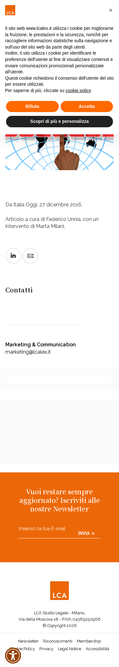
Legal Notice (69, 648)
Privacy (46, 648)
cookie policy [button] (78, 90)
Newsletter (28, 641)
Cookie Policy (22, 648)
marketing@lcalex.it (28, 352)
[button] (111, 10)
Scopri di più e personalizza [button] (59, 121)
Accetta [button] (87, 106)
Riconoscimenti (57, 641)
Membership (89, 641)
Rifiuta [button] (32, 106)
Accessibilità (97, 648)
